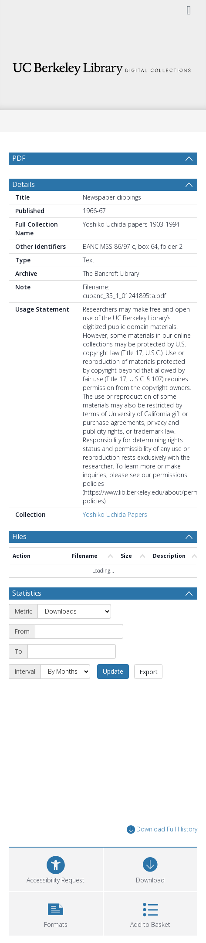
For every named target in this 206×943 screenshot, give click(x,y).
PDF (18, 158)
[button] (56, 912)
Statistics (26, 593)
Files (19, 536)
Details (23, 184)
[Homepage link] (103, 66)
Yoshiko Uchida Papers (115, 514)
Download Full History (162, 829)
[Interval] (65, 671)
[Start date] (79, 631)
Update (113, 671)
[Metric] (74, 611)
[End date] (71, 651)
